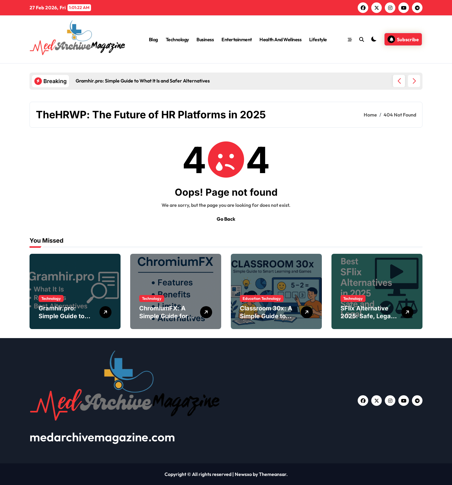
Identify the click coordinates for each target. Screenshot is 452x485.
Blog (153, 39)
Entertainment (236, 39)
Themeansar (272, 474)
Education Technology (262, 298)
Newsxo (243, 474)
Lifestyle (318, 39)
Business (205, 39)
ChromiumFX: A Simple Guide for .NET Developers (163, 316)
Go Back (226, 219)
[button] (414, 81)
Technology (177, 39)
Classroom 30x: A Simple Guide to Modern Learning (266, 316)
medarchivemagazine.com (102, 436)
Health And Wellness (280, 39)
